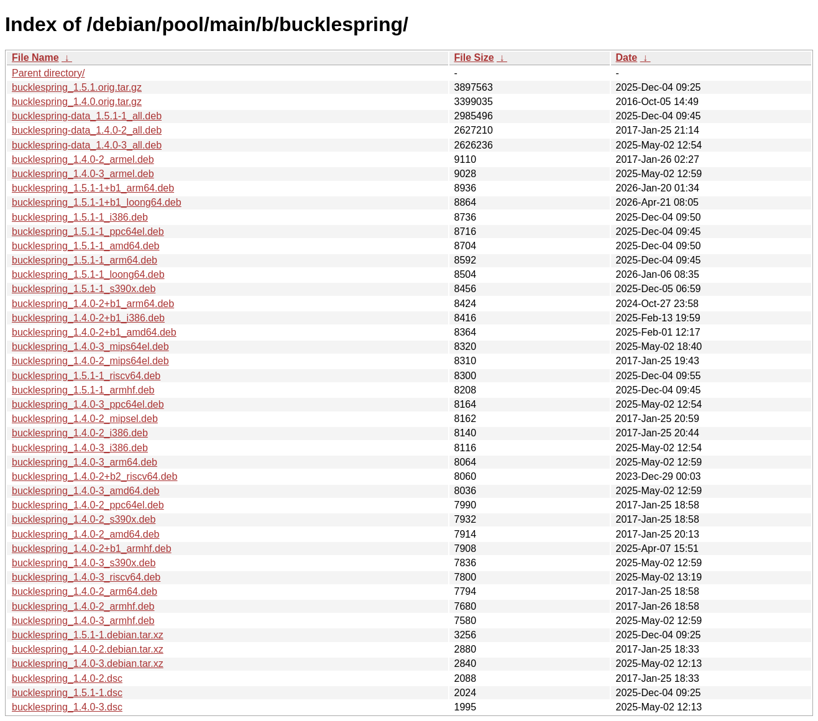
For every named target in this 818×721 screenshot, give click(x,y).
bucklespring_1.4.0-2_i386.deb (80, 433)
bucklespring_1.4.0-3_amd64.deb (86, 490)
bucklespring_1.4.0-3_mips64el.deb (90, 346)
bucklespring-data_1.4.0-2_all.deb (87, 130)
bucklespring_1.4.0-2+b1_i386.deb (88, 318)
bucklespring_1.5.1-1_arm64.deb (84, 260)
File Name (35, 57)
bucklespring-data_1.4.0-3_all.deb (87, 145)
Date (627, 57)
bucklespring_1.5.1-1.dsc (67, 692)
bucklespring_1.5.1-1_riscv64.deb (86, 375)
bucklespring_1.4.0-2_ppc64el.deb (88, 505)
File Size (474, 57)
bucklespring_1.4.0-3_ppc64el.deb (88, 404)
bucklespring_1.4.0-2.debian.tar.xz (87, 649)
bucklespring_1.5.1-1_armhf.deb (83, 390)
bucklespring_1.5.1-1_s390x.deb (83, 288)
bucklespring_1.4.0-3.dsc (67, 707)
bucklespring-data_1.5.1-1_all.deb (87, 116)
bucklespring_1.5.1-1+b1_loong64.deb (97, 202)
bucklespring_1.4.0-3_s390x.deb (83, 563)
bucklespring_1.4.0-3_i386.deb (80, 448)
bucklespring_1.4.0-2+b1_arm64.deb (93, 303)
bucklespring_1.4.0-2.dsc (67, 678)
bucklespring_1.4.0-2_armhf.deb (83, 606)
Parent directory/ (48, 73)
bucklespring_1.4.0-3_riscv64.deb (86, 577)
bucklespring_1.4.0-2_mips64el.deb (90, 361)
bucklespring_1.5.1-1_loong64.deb (88, 274)
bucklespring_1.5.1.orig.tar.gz (77, 87)
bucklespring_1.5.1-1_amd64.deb (86, 246)
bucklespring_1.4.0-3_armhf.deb (83, 620)
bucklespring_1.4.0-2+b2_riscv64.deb (94, 476)
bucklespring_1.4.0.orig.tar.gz (77, 101)
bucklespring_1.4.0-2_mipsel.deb (85, 418)
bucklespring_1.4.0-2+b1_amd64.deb (94, 332)
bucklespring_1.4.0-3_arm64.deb (84, 462)
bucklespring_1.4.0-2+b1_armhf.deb (92, 548)
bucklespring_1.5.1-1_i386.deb (80, 217)
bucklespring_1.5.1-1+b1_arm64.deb (93, 188)
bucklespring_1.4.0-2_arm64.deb (84, 591)
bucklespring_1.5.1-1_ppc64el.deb (88, 231)
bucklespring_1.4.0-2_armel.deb (83, 159)
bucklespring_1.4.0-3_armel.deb (83, 173)
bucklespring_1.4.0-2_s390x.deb (83, 519)
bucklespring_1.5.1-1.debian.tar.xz (87, 635)
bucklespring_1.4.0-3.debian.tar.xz (87, 663)
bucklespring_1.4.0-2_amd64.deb (86, 534)
